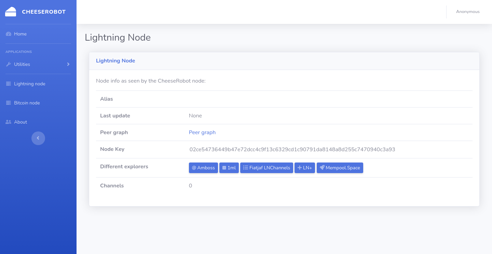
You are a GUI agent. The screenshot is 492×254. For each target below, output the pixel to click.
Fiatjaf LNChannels (266, 168)
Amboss (203, 168)
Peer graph (202, 132)
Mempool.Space (340, 168)
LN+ (305, 168)
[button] (469, 12)
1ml (229, 168)
